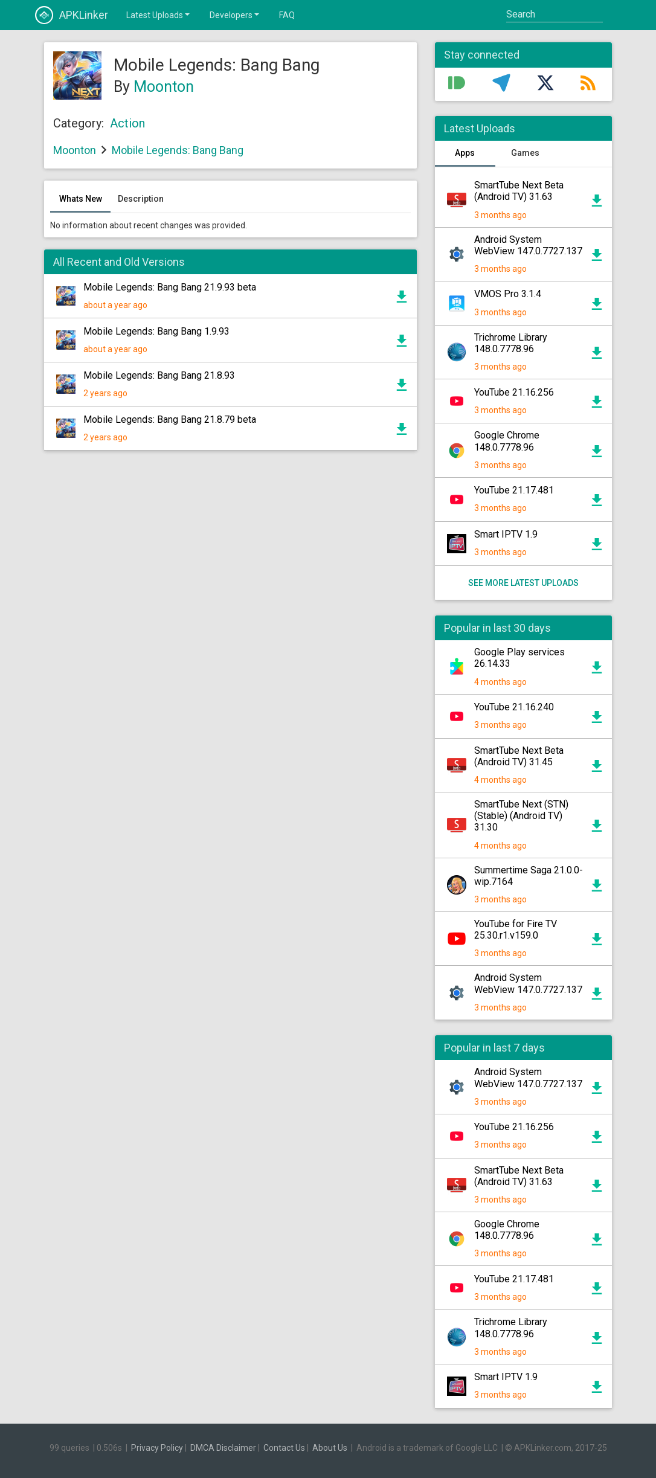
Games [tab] (525, 153)
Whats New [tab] (80, 199)
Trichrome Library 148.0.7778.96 (510, 343)
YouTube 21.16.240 (514, 707)
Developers (235, 14)
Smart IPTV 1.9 (506, 534)
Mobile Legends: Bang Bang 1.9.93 (156, 331)
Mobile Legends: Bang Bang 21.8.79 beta (169, 419)
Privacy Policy (157, 1448)
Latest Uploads (158, 14)
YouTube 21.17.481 (514, 490)
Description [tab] (141, 199)
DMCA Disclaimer (223, 1448)
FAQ (287, 15)
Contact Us (284, 1448)
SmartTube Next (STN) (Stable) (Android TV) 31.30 (521, 815)
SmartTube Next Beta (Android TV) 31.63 (519, 190)
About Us (329, 1448)
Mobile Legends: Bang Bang (177, 150)
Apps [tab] (465, 153)
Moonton (163, 86)
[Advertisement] (230, 580)
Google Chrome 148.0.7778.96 (506, 440)
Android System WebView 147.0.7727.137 (528, 245)
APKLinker (71, 15)
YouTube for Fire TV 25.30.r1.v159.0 (515, 929)
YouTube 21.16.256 (514, 392)
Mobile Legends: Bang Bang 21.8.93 (159, 375)
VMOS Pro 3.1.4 (507, 294)
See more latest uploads (523, 583)
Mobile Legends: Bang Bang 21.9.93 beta (169, 287)
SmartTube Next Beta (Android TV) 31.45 (519, 756)
